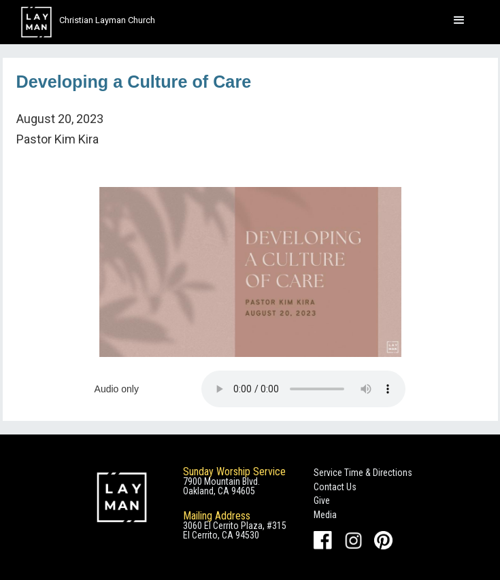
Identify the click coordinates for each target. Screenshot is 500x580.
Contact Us (335, 486)
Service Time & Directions (363, 472)
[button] (459, 20)
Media (325, 514)
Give (322, 500)
